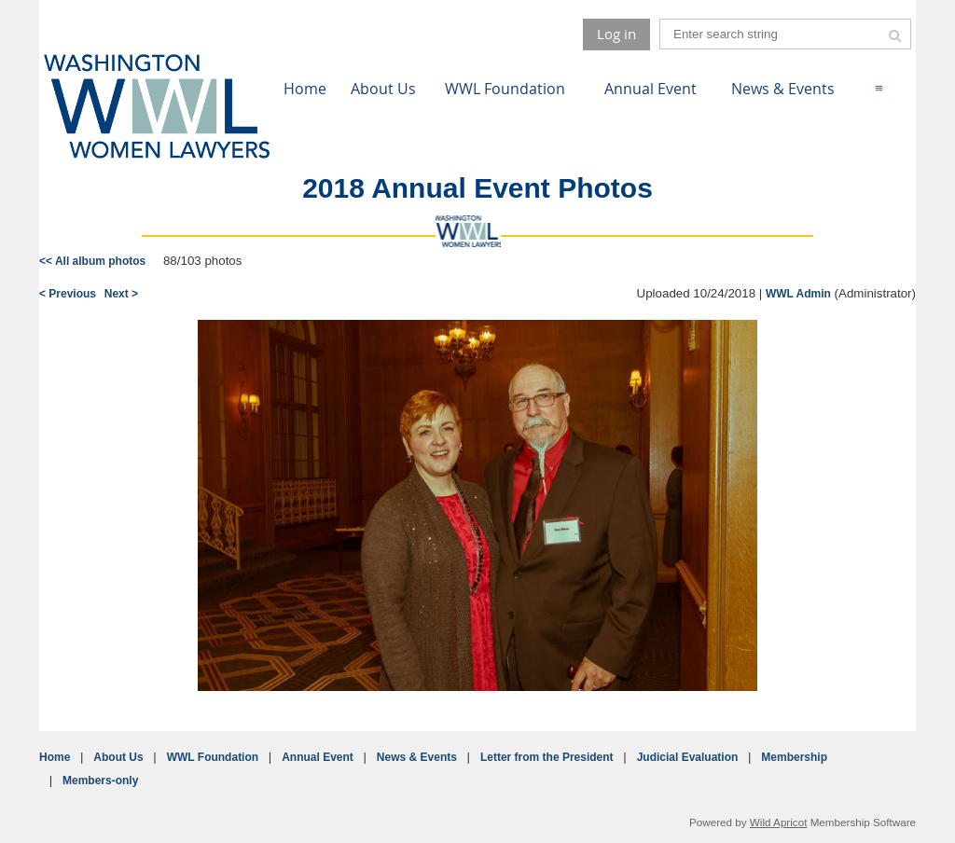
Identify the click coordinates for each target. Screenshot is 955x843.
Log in (616, 33)
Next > (121, 293)
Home (54, 757)
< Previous (67, 293)
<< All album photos (92, 261)
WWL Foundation (212, 757)
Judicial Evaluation (688, 757)
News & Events (417, 757)
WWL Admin (798, 293)
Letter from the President (547, 757)
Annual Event (317, 757)
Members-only (100, 780)
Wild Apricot (779, 822)
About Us (118, 757)
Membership (794, 757)
